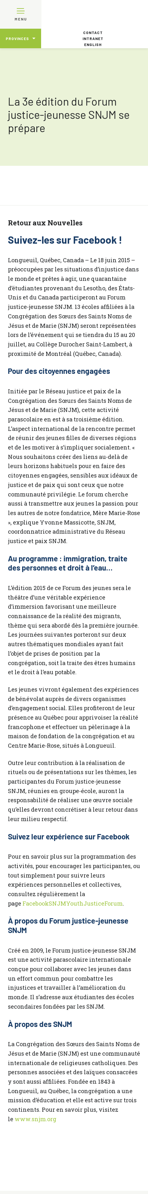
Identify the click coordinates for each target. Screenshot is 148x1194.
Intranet (93, 38)
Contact (93, 32)
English (93, 44)
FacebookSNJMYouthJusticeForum (72, 903)
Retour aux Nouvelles (45, 222)
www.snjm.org (35, 1119)
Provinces (17, 38)
